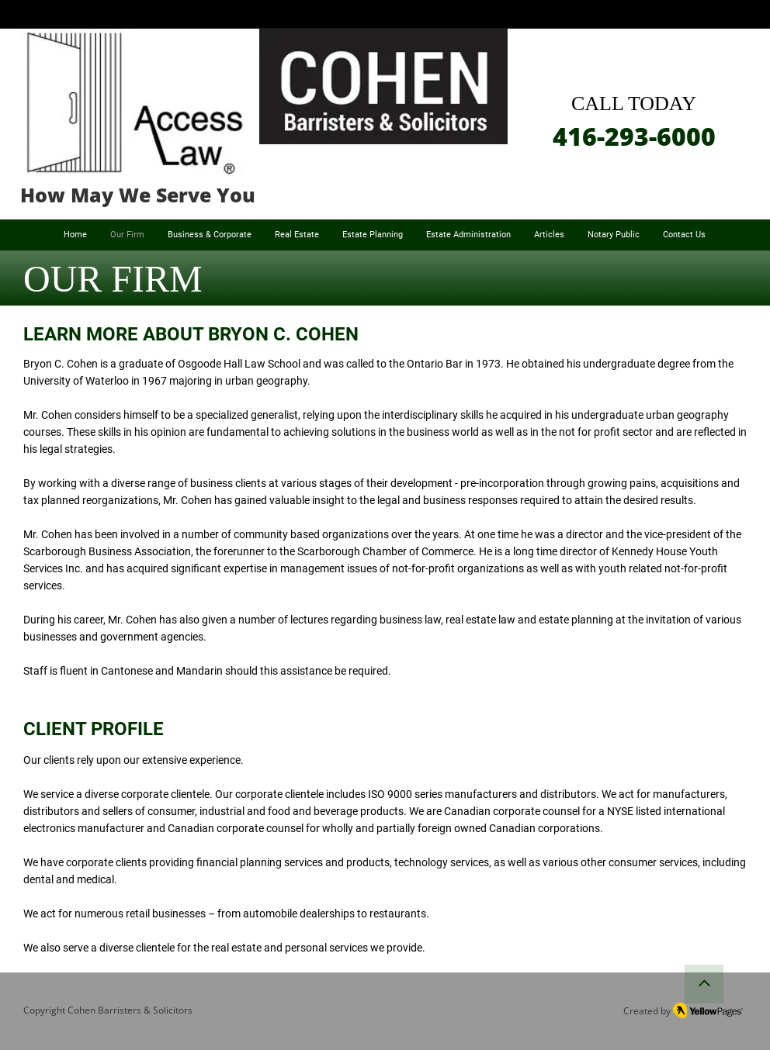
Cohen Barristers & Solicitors (130, 1010)
